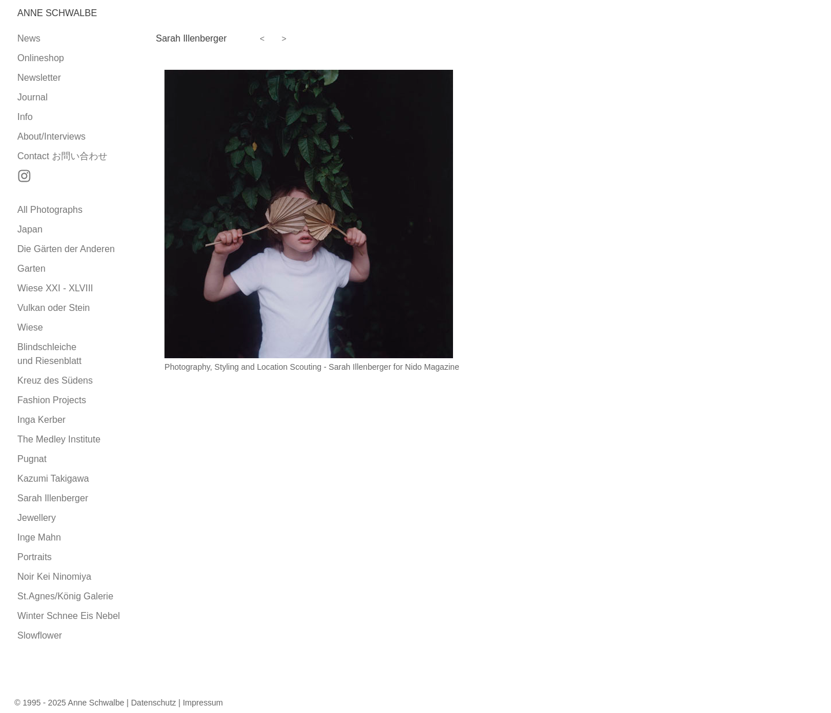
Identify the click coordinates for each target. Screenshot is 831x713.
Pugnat (32, 459)
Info (25, 117)
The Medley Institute (58, 439)
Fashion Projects (51, 400)
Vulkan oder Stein (53, 308)
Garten (31, 268)
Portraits (34, 557)
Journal (32, 97)
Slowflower (39, 635)
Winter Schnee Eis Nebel (68, 616)
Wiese (30, 327)
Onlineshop (40, 58)
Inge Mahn (39, 537)
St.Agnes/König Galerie (65, 596)
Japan (30, 229)
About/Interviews (51, 136)
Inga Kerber (41, 420)
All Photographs (50, 210)
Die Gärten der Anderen (66, 249)
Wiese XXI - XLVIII (55, 288)
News (28, 38)
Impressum (203, 702)
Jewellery (36, 518)
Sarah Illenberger (52, 498)
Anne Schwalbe (57, 13)
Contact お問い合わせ (62, 156)
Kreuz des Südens (55, 380)
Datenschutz (153, 702)
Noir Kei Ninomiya (54, 576)
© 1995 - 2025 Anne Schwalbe (69, 702)
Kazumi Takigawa (53, 478)
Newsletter (39, 77)
